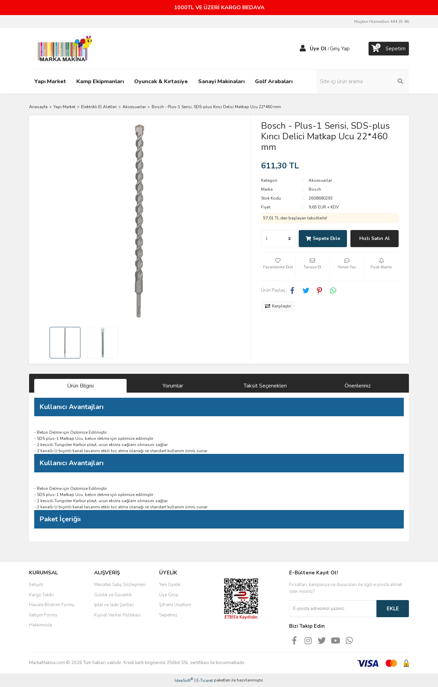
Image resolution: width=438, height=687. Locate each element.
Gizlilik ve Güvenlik (113, 595)
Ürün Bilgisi (80, 386)
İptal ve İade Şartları (114, 605)
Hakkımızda (40, 625)
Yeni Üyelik (169, 585)
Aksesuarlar (320, 180)
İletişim (36, 585)
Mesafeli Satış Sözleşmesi (120, 585)
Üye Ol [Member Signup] (318, 48)
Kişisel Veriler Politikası (117, 615)
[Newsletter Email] (332, 608)
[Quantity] (278, 238)
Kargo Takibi (41, 595)
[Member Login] (303, 48)
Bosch (315, 189)
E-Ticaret (204, 680)
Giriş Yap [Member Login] (340, 48)
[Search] (363, 81)
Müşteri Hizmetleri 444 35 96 (381, 21)
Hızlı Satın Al (374, 238)
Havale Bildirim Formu (51, 605)
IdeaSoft (184, 680)
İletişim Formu (43, 615)
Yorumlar (173, 386)
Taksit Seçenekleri (265, 386)
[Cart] (389, 48)
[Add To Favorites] (278, 266)
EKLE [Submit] (393, 608)
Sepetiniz (168, 615)
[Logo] (63, 48)
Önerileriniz (358, 386)
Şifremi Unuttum (175, 605)
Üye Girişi (168, 595)
